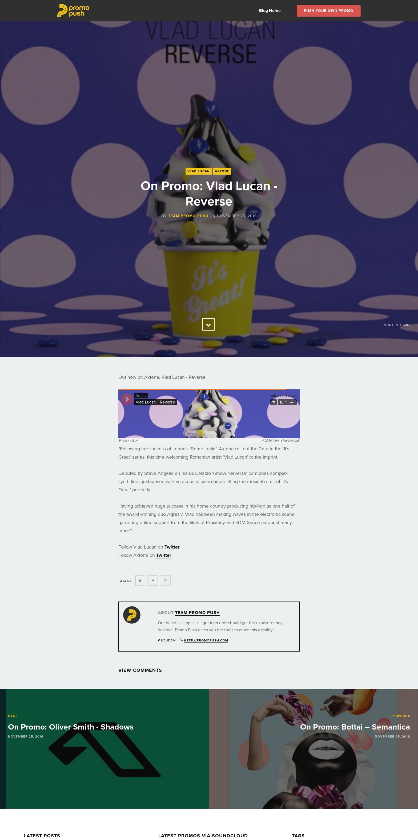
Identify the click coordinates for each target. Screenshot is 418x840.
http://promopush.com (206, 640)
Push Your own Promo (328, 11)
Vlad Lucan (198, 171)
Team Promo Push (188, 216)
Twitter (171, 547)
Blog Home (270, 10)
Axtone (222, 171)
